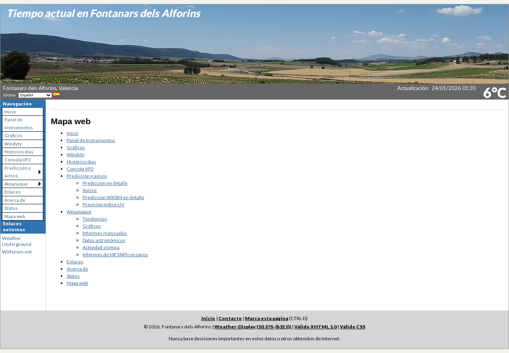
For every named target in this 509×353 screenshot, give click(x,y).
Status (11, 208)
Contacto (230, 318)
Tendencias (95, 219)
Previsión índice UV (103, 204)
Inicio (10, 111)
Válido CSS (352, 327)
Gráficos (13, 135)
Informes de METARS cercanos (115, 254)
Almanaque (16, 183)
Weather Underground (16, 241)
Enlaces (12, 191)
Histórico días (18, 151)
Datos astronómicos (104, 240)
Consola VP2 (17, 159)
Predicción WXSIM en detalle (113, 197)
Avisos (90, 190)
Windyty (13, 143)
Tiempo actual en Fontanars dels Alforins (103, 13)
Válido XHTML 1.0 (315, 327)
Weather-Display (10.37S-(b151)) (253, 327)
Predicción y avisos (17, 171)
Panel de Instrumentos (18, 123)
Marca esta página (266, 318)
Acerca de (14, 200)
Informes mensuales (105, 233)
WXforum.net (17, 252)
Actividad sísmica (101, 247)
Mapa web (14, 216)
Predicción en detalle (105, 183)
